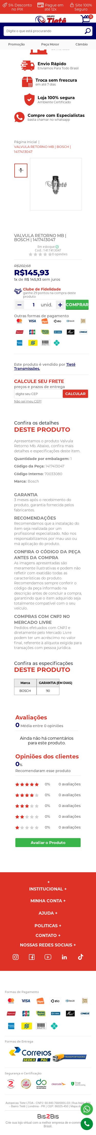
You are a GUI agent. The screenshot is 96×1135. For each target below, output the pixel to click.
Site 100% (83, 7)
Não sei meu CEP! (27, 401)
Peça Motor (50, 44)
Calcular (75, 393)
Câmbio (82, 44)
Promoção (16, 44)
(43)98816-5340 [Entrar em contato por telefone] (87, 1124)
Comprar (77, 304)
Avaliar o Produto (48, 842)
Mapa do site (79, 1106)
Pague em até (54, 7)
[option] (21, 170)
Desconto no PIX (20, 7)
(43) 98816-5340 (87, 1109)
